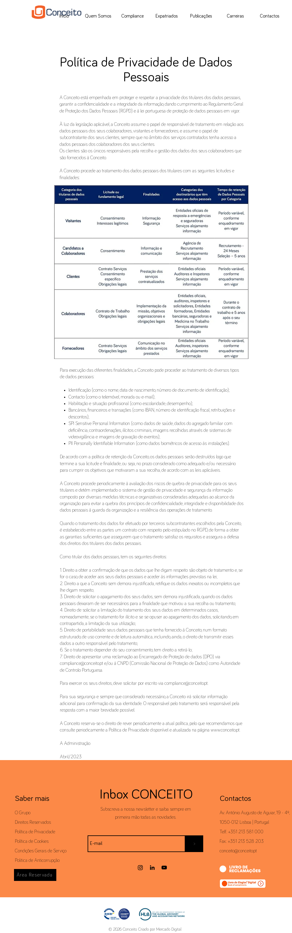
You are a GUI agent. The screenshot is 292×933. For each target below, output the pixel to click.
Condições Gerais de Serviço (40, 850)
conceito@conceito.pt (238, 850)
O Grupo (22, 812)
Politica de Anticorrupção (37, 860)
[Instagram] (140, 867)
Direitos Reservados (33, 822)
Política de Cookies (32, 841)
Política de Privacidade (35, 831)
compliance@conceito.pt (186, 683)
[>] (194, 843)
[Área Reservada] (35, 875)
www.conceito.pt (225, 730)
